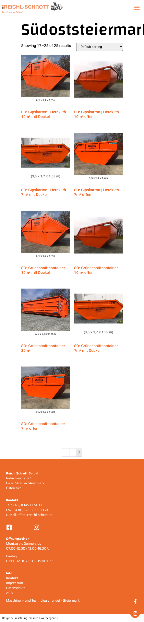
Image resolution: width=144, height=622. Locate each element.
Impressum (14, 582)
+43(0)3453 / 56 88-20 (31, 509)
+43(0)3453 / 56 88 (28, 505)
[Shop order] (99, 47)
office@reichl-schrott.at (34, 514)
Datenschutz (15, 587)
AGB (9, 592)
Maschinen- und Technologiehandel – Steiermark (43, 600)
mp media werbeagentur (43, 618)
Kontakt (12, 578)
